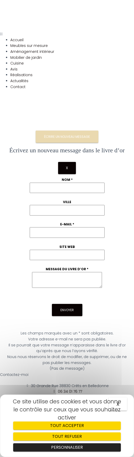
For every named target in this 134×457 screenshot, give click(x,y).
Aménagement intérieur (32, 51)
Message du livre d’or (67, 269)
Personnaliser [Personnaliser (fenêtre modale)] (67, 447)
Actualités (19, 80)
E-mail (67, 224)
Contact (18, 86)
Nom (67, 179)
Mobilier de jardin (26, 57)
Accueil (16, 39)
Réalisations (21, 74)
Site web (67, 246)
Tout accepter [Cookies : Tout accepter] (67, 426)
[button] (67, 34)
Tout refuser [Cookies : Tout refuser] (67, 436)
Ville (67, 202)
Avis (14, 69)
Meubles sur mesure (29, 45)
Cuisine (17, 63)
